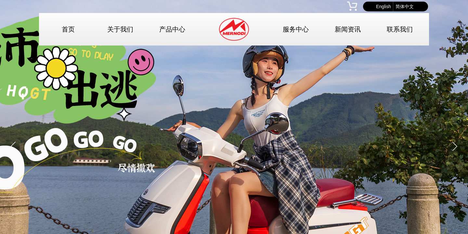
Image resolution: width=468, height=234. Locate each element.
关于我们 (120, 29)
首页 (68, 29)
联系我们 (400, 29)
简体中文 (405, 6)
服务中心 (296, 29)
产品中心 (172, 29)
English (383, 6)
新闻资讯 (348, 29)
